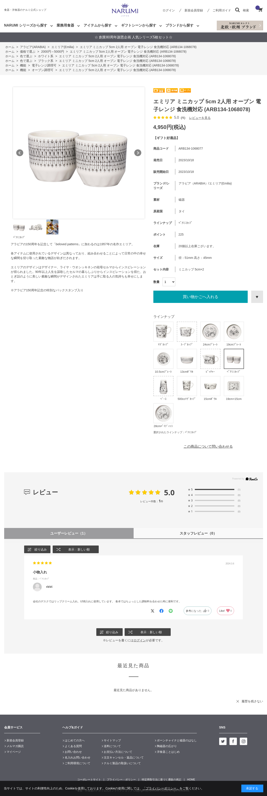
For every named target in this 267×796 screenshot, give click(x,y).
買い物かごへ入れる (200, 297)
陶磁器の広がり (167, 746)
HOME (191, 779)
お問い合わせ (73, 751)
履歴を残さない (252, 701)
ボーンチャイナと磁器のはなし (177, 740)
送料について (112, 746)
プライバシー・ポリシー (121, 779)
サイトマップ (112, 740)
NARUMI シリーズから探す (25, 25)
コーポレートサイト (89, 779)
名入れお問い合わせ (77, 757)
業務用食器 (65, 25)
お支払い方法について (118, 751)
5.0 (169, 492)
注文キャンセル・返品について (124, 757)
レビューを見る (200, 118)
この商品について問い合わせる (208, 446)
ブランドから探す (179, 25)
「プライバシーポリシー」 (161, 788)
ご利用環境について (77, 763)
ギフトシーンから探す (138, 25)
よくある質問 (73, 746)
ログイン (169, 10)
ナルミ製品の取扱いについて (122, 763)
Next (137, 152)
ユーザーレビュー (68, 533)
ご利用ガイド (222, 10)
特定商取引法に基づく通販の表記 (161, 779)
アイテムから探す (98, 25)
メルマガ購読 (15, 746)
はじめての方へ (75, 740)
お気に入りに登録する (257, 297)
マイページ (14, 751)
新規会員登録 (194, 10)
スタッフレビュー (198, 533)
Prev (19, 152)
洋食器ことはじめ (168, 751)
